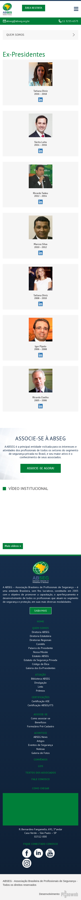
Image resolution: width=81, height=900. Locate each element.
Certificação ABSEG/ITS (40, 705)
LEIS (40, 766)
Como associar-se (40, 718)
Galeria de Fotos (40, 753)
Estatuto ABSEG (40, 656)
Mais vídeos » (13, 546)
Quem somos (15, 35)
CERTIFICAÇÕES (41, 697)
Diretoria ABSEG (40, 632)
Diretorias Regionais (40, 640)
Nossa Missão (40, 652)
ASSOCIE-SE (41, 714)
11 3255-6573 (70, 21)
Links (40, 686)
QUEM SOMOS (40, 628)
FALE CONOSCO (40, 779)
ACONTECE (40, 733)
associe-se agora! (40, 468)
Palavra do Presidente (40, 648)
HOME (40, 621)
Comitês (40, 644)
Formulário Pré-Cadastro (40, 726)
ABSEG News (40, 737)
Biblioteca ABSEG (40, 678)
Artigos (40, 741)
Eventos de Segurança (40, 745)
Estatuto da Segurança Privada (40, 660)
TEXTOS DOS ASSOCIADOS (40, 772)
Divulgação (40, 682)
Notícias (40, 749)
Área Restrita (33, 7)
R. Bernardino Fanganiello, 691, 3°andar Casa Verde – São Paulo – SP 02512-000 (40, 833)
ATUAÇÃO (40, 674)
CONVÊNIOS (41, 759)
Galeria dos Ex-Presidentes (40, 668)
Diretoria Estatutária (40, 636)
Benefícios (40, 722)
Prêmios (40, 690)
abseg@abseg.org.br (18, 21)
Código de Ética (40, 664)
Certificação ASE (41, 701)
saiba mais (40, 610)
